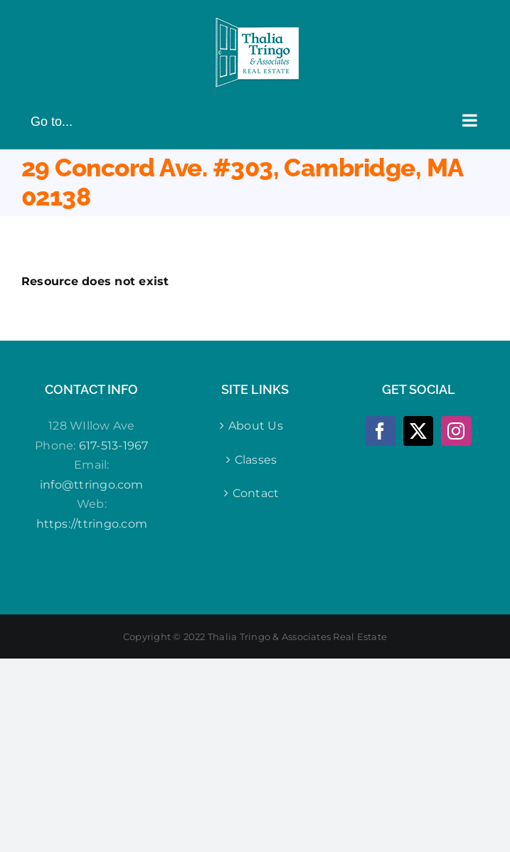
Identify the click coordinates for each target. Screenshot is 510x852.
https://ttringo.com (92, 524)
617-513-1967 (114, 445)
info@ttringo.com (92, 484)
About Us (255, 425)
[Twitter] (418, 431)
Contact (256, 493)
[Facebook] (380, 431)
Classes (256, 460)
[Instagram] (456, 431)
